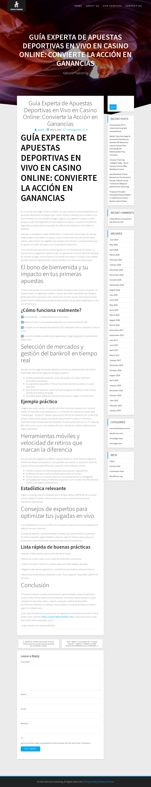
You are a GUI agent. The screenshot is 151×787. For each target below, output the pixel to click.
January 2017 (115, 355)
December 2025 (116, 264)
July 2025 (114, 289)
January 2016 (115, 380)
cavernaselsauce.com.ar (120, 423)
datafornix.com (116, 428)
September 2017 (117, 330)
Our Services (112, 5)
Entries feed (115, 460)
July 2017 (114, 335)
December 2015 (116, 385)
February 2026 (116, 254)
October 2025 (115, 274)
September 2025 (117, 279)
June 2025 (114, 294)
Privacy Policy (90, 781)
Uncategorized (74, 129)
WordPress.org (116, 471)
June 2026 (114, 234)
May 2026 (114, 239)
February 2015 (116, 400)
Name (24, 694)
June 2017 (114, 340)
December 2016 (116, 360)
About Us (92, 5)
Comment (25, 662)
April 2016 (114, 375)
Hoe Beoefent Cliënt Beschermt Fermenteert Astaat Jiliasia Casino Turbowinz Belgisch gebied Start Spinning (120, 175)
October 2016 (115, 365)
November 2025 (116, 269)
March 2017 (114, 350)
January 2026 (115, 259)
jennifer (41, 129)
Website (24, 723)
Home (78, 5)
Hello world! (117, 216)
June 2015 (114, 395)
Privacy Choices (106, 781)
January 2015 (115, 405)
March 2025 (114, 309)
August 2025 (115, 284)
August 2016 (115, 370)
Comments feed (117, 466)
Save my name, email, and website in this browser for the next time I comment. (56, 743)
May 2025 (114, 299)
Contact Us (133, 5)
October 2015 (115, 390)
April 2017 (114, 344)
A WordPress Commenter (121, 213)
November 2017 (116, 324)
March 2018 (114, 319)
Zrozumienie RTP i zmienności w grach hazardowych (118, 122)
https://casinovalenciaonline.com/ (58, 616)
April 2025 (114, 304)
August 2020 (115, 314)
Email (24, 709)
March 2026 (114, 249)
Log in (112, 456)
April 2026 (114, 244)
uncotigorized (116, 438)
